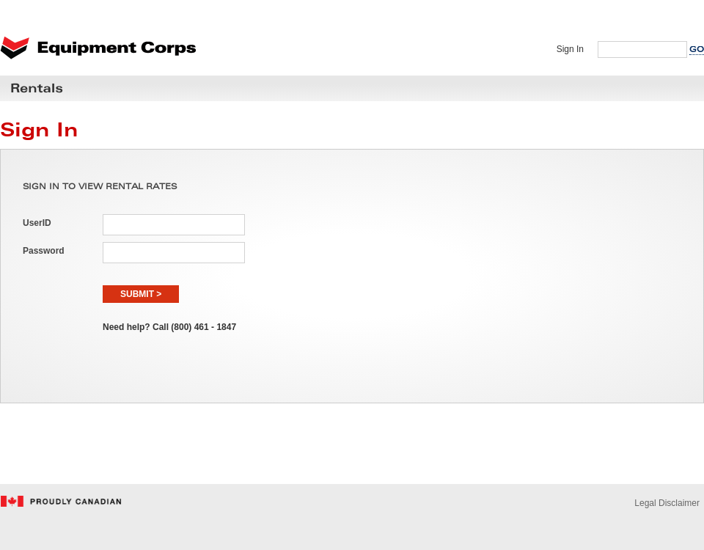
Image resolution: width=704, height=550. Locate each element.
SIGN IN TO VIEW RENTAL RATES (100, 187)
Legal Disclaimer (667, 503)
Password (44, 251)
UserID (37, 223)
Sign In (570, 49)
